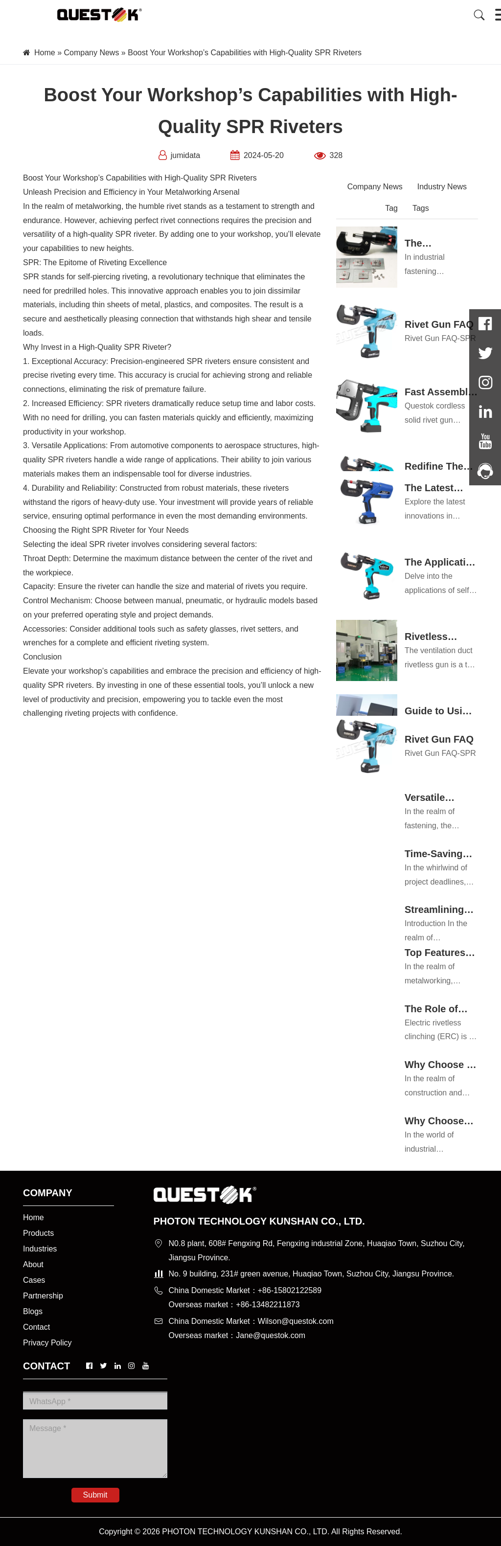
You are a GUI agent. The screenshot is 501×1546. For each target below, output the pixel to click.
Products (38, 1233)
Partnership (43, 1296)
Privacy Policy (47, 1343)
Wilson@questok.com (296, 1321)
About (33, 1264)
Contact (36, 1327)
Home (44, 52)
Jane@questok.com (270, 1335)
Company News (91, 52)
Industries (40, 1249)
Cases (34, 1280)
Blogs (33, 1311)
